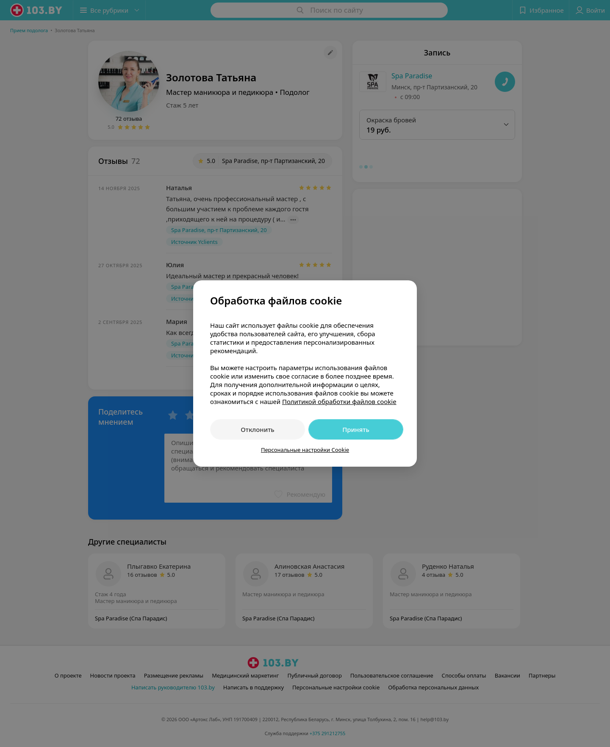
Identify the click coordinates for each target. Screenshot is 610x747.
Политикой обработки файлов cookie (339, 401)
